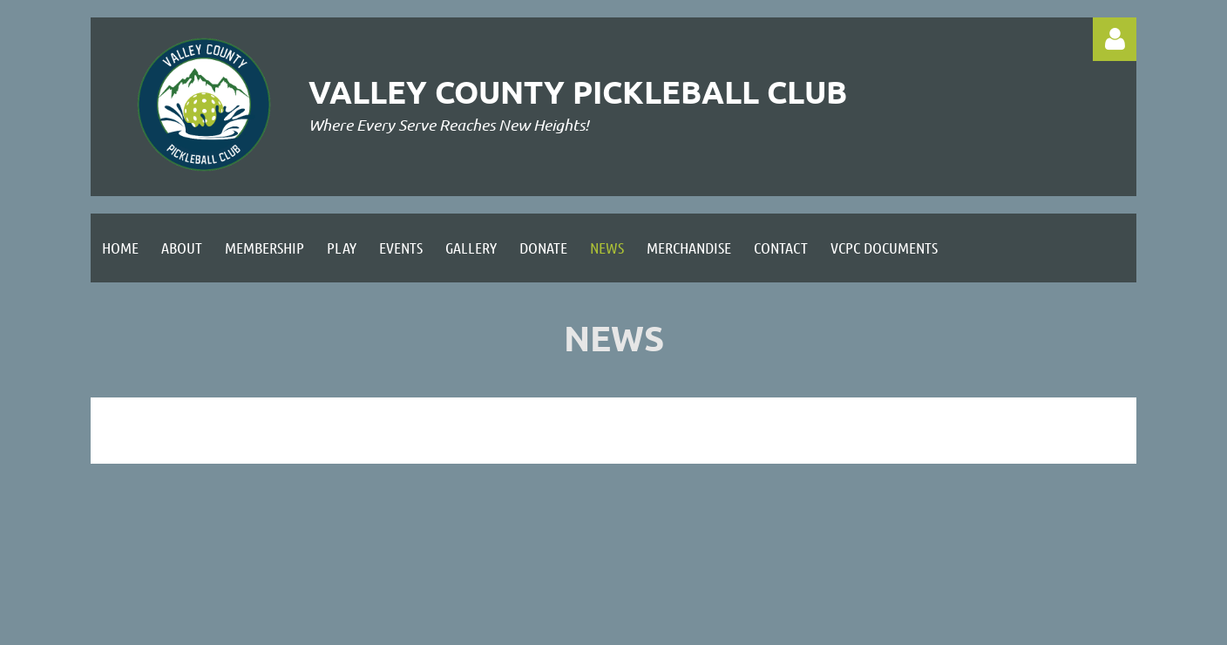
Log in (1114, 39)
